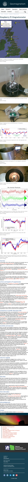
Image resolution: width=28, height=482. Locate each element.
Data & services (23, 9)
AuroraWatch (8, 269)
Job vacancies (6, 458)
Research (8, 9)
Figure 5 (13, 335)
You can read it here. (16, 394)
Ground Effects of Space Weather (9, 432)
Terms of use (6, 469)
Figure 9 (11, 373)
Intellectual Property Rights (8, 465)
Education (3, 11)
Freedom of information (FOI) (9, 466)
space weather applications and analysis (18, 386)
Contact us (6, 456)
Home (2, 9)
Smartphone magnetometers (8, 436)
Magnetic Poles (5, 429)
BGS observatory (9, 278)
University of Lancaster (22, 269)
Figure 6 (19, 335)
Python (9, 303)
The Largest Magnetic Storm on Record (10, 430)
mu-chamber (8, 335)
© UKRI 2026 (14, 478)
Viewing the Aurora (6, 431)
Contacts (9, 11)
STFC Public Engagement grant (7, 263)
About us (5, 457)
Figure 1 (2, 270)
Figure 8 (18, 349)
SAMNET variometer (20, 278)
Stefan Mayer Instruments (21, 295)
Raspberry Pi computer (13, 283)
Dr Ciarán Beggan (20, 411)
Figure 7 (25, 343)
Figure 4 (4, 322)
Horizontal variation (22, 312)
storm (5, 319)
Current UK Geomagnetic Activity (9, 434)
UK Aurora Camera (6, 437)
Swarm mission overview (7, 435)
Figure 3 (22, 302)
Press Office (6, 461)
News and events (7, 460)
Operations (14, 9)
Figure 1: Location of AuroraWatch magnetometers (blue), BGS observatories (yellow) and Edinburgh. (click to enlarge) (11, 60)
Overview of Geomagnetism (8, 426)
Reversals (4, 428)
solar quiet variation (20, 319)
